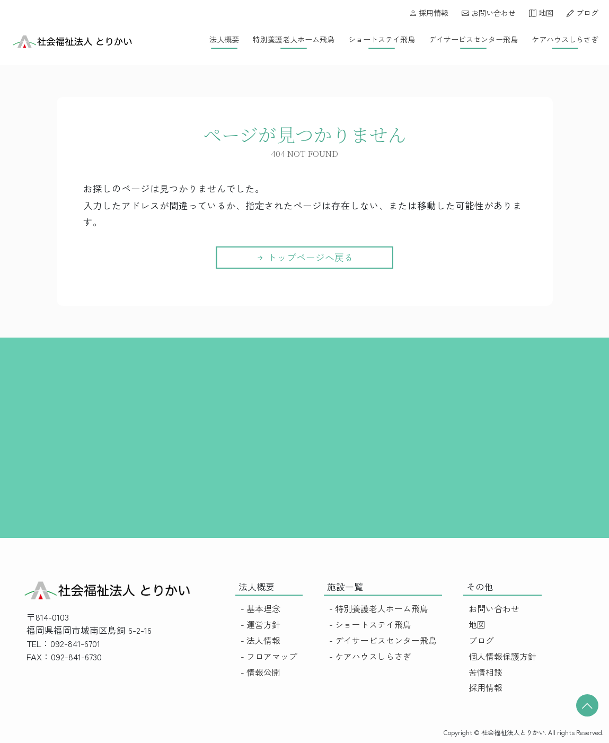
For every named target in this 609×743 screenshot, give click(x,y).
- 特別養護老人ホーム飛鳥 (378, 609)
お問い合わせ (489, 12)
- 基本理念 (260, 609)
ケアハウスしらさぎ (565, 39)
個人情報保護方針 (502, 656)
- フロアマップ (269, 656)
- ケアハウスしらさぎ (370, 656)
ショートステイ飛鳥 (381, 39)
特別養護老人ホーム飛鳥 (293, 39)
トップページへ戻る (304, 257)
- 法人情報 (260, 640)
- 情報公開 (260, 672)
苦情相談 (485, 672)
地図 (541, 12)
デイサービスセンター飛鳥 (473, 39)
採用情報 (428, 12)
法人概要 (224, 39)
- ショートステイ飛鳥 (370, 624)
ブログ (582, 12)
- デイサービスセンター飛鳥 (383, 640)
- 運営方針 (260, 624)
